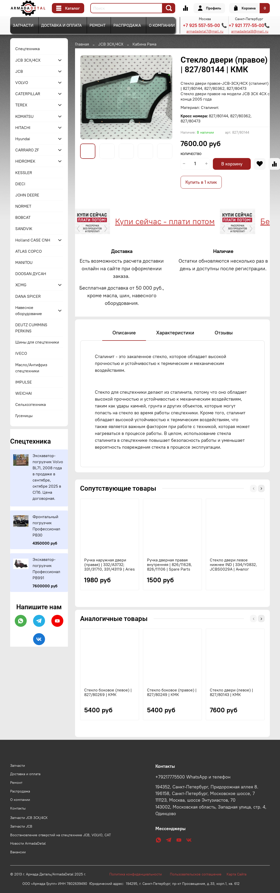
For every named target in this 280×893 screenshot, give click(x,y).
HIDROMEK (25, 161)
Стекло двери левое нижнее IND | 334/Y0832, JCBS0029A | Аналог (233, 564)
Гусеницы (24, 415)
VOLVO (21, 82)
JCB (19, 71)
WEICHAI (23, 393)
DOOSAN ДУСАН (30, 273)
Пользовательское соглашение (198, 874)
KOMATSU (24, 116)
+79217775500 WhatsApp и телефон (192, 777)
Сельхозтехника (30, 404)
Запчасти (23, 25)
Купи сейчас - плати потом (163, 221)
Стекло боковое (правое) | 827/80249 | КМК (172, 692)
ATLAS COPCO (28, 251)
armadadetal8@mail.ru (249, 31)
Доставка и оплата (61, 25)
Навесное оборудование (28, 310)
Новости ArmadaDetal (28, 843)
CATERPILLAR (27, 93)
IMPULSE (23, 382)
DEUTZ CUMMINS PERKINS (31, 327)
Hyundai (22, 138)
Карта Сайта (236, 874)
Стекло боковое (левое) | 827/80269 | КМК (108, 692)
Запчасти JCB (21, 826)
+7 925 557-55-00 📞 (205, 25)
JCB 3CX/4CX (110, 44)
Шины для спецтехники (37, 342)
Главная (82, 44)
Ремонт (98, 25)
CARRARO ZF (27, 149)
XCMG (20, 284)
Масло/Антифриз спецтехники (31, 367)
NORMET (23, 206)
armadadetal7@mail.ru (204, 31)
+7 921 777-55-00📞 (249, 25)
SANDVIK (23, 228)
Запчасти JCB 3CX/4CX (29, 817)
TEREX (21, 104)
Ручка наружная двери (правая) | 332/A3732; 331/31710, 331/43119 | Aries (109, 564)
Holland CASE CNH (32, 240)
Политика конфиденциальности (138, 874)
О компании (162, 25)
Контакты (18, 808)
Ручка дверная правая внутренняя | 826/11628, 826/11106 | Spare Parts (169, 564)
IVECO (21, 353)
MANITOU (24, 262)
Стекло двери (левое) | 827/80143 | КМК (231, 692)
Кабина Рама (144, 44)
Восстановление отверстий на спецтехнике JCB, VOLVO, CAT (60, 835)
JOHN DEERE (27, 194)
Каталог (68, 8)
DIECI (20, 183)
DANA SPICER (28, 296)
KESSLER (23, 172)
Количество (191, 154)
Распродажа (127, 25)
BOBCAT (23, 217)
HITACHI (22, 127)
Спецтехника (27, 48)
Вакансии (18, 852)
